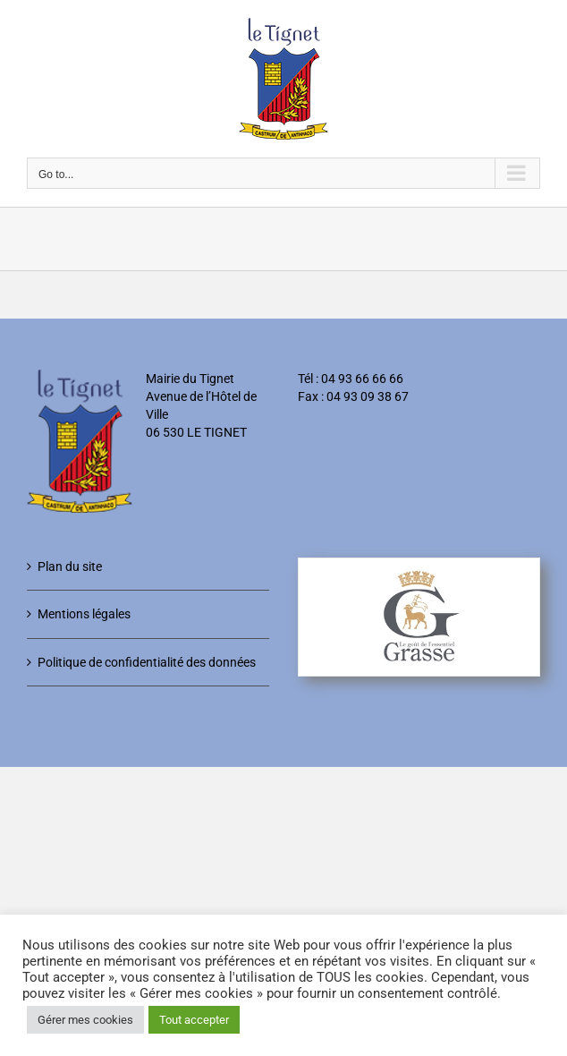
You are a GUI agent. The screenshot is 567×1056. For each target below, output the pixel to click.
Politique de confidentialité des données (147, 662)
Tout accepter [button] (194, 1019)
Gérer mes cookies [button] (85, 1019)
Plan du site (70, 566)
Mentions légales (84, 614)
